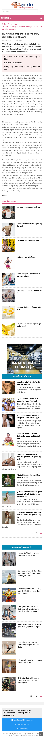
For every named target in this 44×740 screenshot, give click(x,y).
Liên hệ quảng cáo (22, 724)
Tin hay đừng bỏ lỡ (21, 547)
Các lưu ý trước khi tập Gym (28, 240)
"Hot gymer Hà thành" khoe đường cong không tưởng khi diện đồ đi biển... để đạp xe (28, 609)
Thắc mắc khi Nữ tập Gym (27, 257)
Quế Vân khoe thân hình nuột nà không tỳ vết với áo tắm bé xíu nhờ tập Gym (29, 494)
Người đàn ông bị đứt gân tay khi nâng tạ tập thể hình (22, 58)
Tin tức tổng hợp (8, 710)
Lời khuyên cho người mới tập (28, 207)
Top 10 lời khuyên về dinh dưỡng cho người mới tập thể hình (28, 436)
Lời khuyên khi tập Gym (13, 63)
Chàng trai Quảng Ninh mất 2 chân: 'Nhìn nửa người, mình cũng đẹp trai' (28, 680)
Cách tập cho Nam (9, 713)
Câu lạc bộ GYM (8, 715)
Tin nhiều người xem (21, 376)
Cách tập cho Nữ (23, 713)
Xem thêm (36, 533)
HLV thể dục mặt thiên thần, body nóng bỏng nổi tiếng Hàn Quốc (29, 644)
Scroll (41, 734)
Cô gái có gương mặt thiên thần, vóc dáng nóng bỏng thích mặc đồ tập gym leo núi (30, 573)
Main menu (21, 18)
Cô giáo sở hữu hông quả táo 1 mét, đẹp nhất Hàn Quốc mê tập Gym (29, 514)
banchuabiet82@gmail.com (22, 720)
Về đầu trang (22, 729)
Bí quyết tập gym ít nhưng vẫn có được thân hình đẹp (22, 68)
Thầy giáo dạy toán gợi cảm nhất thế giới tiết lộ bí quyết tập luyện (29, 456)
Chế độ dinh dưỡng (24, 710)
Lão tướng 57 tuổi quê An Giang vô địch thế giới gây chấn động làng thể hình (29, 591)
